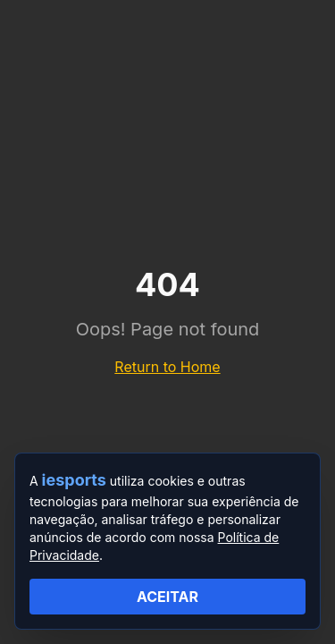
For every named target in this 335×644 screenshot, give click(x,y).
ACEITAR (167, 597)
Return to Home (167, 367)
